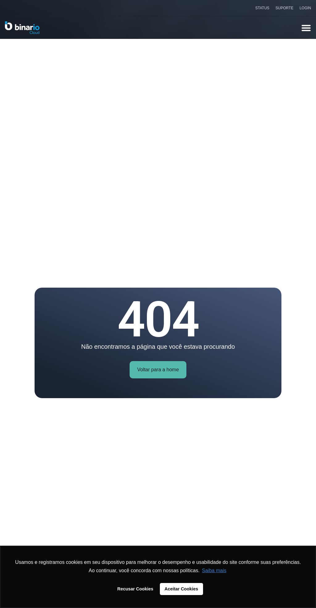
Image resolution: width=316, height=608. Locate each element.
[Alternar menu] (306, 28)
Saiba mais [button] (214, 570)
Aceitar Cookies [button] (181, 588)
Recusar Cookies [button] (135, 588)
